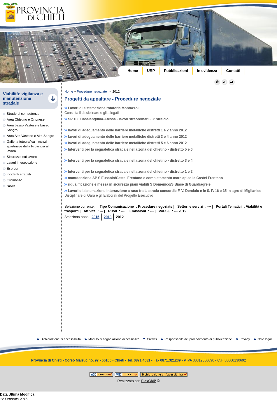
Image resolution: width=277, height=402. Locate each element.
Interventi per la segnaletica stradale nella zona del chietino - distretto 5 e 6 (130, 149)
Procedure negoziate (92, 91)
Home (68, 91)
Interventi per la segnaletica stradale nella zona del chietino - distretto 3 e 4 (130, 160)
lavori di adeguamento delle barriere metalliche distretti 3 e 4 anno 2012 (127, 137)
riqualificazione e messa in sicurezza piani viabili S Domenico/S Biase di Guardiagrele (139, 184)
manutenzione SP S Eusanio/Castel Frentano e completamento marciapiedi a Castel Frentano (145, 178)
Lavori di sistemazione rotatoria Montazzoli (103, 108)
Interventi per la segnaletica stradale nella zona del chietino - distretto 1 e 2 (130, 172)
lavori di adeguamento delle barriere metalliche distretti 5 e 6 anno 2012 (127, 143)
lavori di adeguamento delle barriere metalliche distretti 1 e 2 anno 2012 (127, 130)
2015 (95, 217)
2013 (108, 217)
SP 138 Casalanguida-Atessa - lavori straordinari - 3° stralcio (118, 119)
